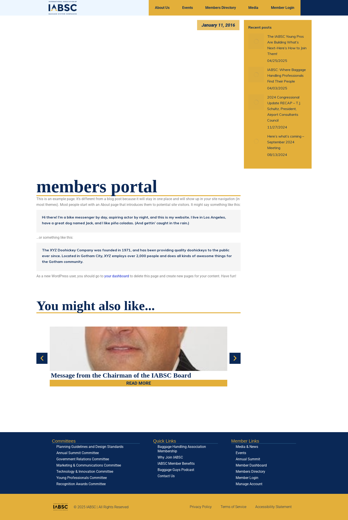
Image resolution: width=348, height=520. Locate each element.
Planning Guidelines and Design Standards (89, 447)
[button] (41, 358)
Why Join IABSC (170, 457)
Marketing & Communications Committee (88, 465)
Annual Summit (248, 459)
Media (253, 8)
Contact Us (166, 476)
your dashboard (116, 276)
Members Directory (220, 8)
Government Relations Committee (82, 459)
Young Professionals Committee (81, 478)
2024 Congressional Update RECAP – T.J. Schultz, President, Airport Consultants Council (284, 108)
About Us (162, 8)
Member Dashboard (251, 465)
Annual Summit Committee (77, 453)
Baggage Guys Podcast (176, 470)
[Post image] (256, 41)
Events (187, 8)
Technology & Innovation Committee (84, 471)
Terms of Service (233, 507)
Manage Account (249, 484)
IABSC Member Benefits (176, 463)
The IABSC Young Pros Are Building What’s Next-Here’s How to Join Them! (286, 45)
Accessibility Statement (273, 507)
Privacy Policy (201, 507)
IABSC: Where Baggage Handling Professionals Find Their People (286, 75)
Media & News (247, 447)
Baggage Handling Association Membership (182, 449)
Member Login (282, 8)
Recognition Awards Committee (81, 484)
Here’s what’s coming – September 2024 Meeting (285, 142)
